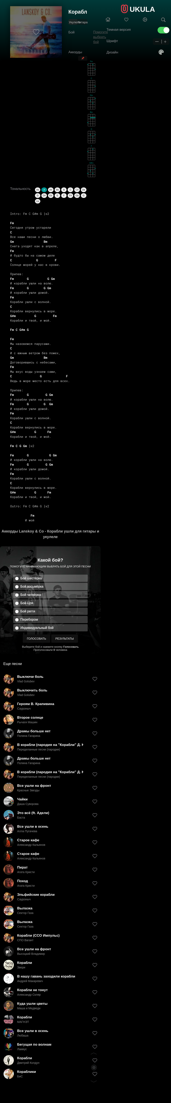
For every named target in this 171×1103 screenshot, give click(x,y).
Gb (77, 195)
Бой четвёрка (30, 594)
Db (83, 189)
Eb (50, 195)
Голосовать (36, 638)
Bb (57, 189)
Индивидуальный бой (37, 628)
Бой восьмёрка (31, 586)
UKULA (142, 9)
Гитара (83, 22)
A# (50, 189)
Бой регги (27, 611)
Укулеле (74, 22)
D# (44, 195)
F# (70, 195)
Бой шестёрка (31, 578)
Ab (37, 189)
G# (37, 201)
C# (77, 189)
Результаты (64, 638)
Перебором (29, 619)
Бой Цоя (26, 603)
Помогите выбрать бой (100, 37)
